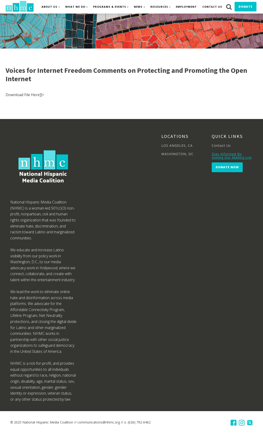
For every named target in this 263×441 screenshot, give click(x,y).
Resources (159, 6)
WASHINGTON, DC (177, 154)
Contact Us (212, 6)
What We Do (75, 6)
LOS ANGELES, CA (177, 145)
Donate (246, 7)
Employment (186, 6)
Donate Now (227, 167)
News (138, 6)
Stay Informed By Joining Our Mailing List (232, 155)
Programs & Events (109, 6)
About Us (49, 6)
